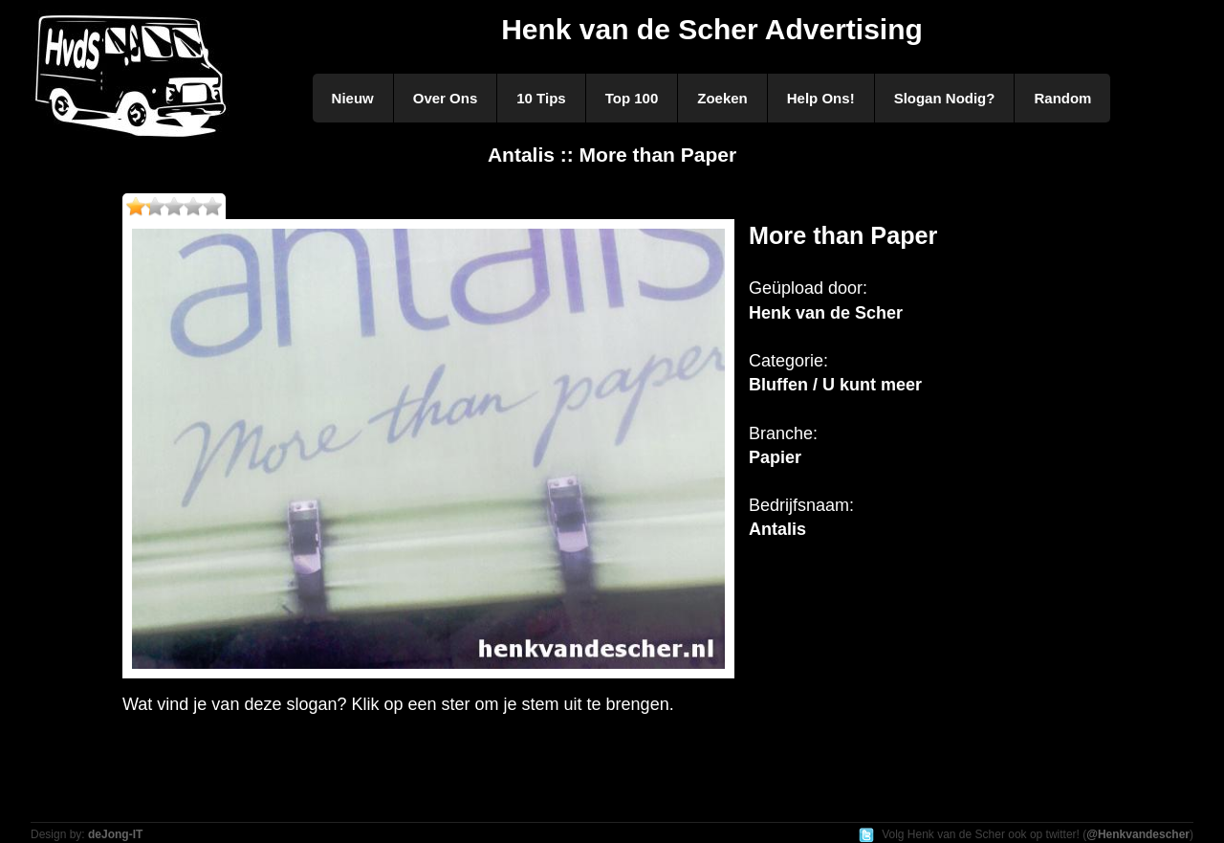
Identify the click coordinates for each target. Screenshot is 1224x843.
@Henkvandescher (1138, 834)
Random (1062, 98)
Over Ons (445, 98)
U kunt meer (872, 384)
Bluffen (778, 384)
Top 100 (632, 98)
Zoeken (722, 98)
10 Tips (540, 98)
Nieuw (353, 98)
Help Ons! (821, 98)
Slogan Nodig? (944, 98)
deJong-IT (115, 834)
